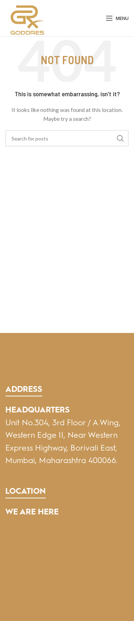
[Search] (67, 138)
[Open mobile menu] (117, 18)
